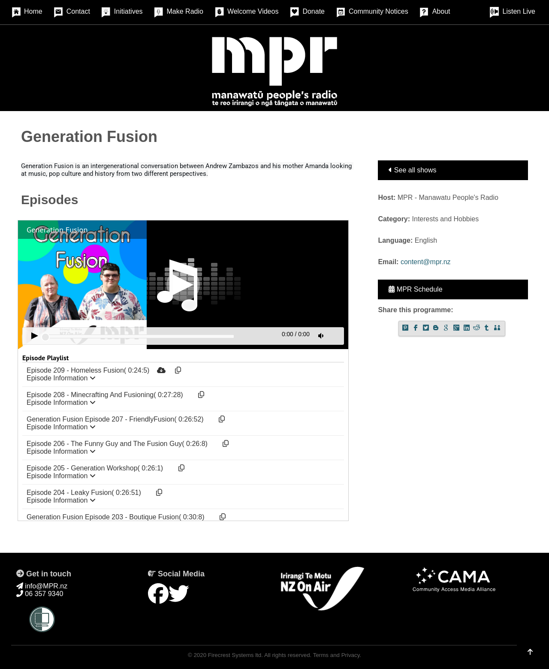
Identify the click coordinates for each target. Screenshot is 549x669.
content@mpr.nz (426, 261)
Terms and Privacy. (337, 655)
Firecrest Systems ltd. (235, 655)
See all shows (412, 170)
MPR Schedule (415, 289)
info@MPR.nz (41, 586)
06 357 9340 (39, 593)
